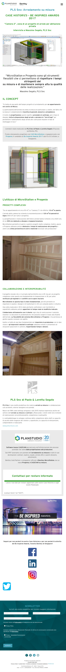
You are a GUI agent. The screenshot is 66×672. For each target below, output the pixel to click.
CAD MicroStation (37, 134)
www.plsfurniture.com (10, 426)
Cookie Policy (22, 663)
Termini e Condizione (31, 663)
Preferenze (51, 663)
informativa (18, 622)
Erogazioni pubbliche (42, 663)
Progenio (9, 136)
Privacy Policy (14, 663)
